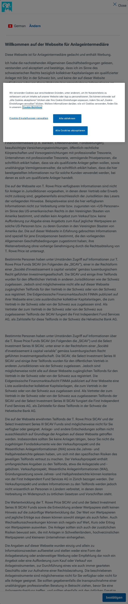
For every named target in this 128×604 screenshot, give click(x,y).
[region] (64, 112)
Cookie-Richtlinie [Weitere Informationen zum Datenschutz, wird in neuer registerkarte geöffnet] (32, 107)
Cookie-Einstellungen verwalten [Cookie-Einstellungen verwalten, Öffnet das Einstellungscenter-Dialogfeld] (28, 118)
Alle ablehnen (67, 118)
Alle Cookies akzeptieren (70, 130)
